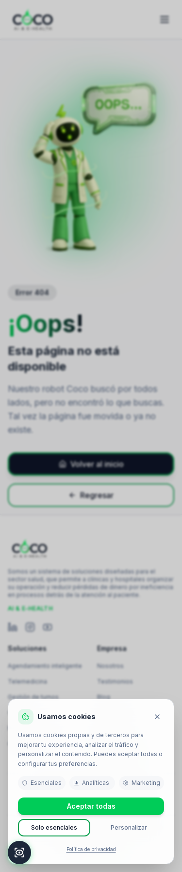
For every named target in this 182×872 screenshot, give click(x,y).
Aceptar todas (91, 806)
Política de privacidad (91, 849)
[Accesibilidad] (19, 852)
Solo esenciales (54, 827)
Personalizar (129, 827)
